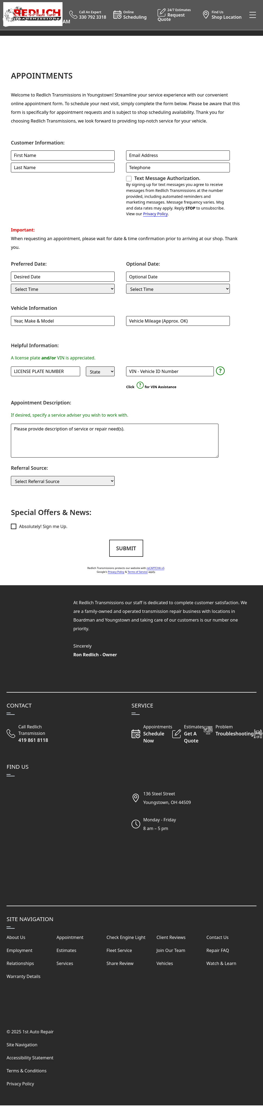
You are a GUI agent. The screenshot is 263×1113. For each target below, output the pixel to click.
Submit (126, 548)
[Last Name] (63, 167)
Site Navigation (22, 1045)
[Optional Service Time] (178, 289)
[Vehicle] (63, 321)
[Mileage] (178, 321)
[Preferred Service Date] (63, 276)
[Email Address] (178, 155)
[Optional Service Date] (178, 276)
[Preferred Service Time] (63, 289)
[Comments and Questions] (114, 441)
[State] (100, 371)
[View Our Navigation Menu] (252, 15)
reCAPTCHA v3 (155, 568)
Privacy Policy (155, 213)
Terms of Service (138, 572)
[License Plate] (45, 371)
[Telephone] (178, 167)
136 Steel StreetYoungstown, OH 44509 (167, 798)
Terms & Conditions (26, 1071)
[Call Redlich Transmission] (38, 733)
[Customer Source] (63, 481)
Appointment (39, 14)
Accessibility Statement (30, 1058)
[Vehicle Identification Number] (170, 371)
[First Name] (63, 155)
